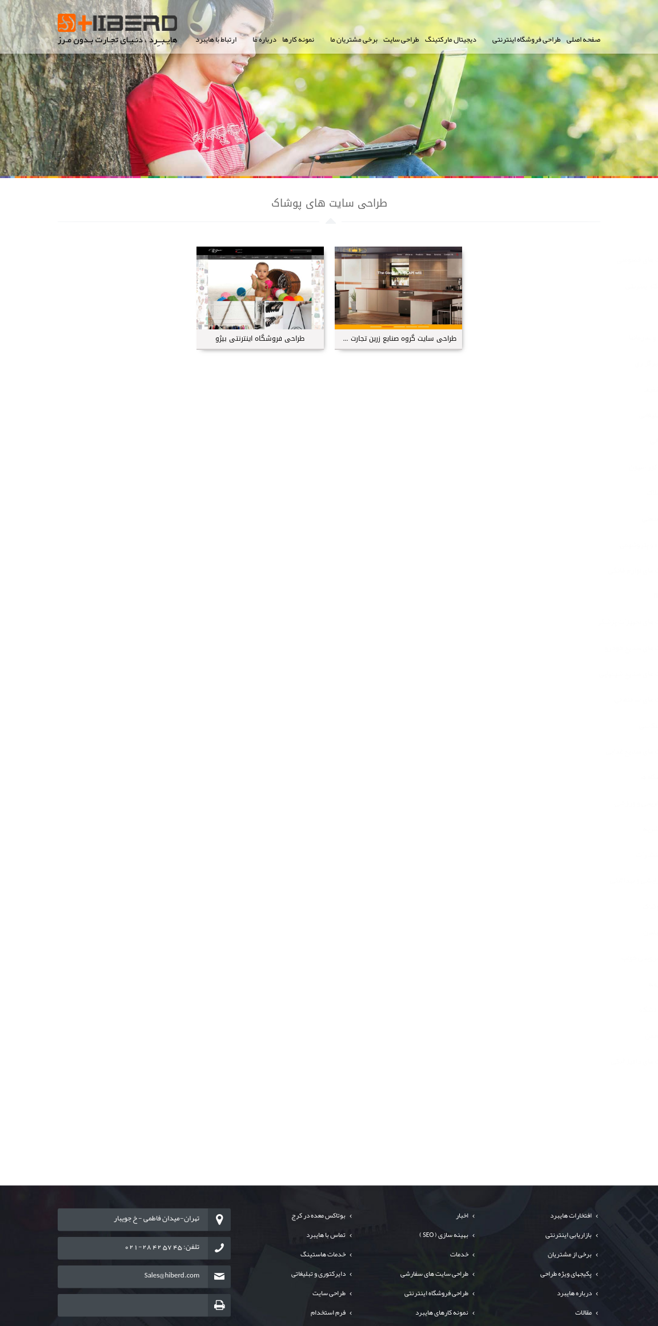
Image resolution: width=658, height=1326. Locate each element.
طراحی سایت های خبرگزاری (548, 363)
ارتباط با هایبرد (215, 39)
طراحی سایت (401, 39)
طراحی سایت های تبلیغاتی (550, 415)
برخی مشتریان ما (354, 39)
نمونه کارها (298, 39)
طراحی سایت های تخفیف (552, 389)
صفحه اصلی (583, 39)
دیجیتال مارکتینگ (450, 39)
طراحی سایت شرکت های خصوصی (539, 259)
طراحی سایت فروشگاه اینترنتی (543, 286)
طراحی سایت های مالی (556, 440)
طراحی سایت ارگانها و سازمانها (545, 337)
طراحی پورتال (568, 311)
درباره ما (264, 39)
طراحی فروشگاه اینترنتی (526, 39)
